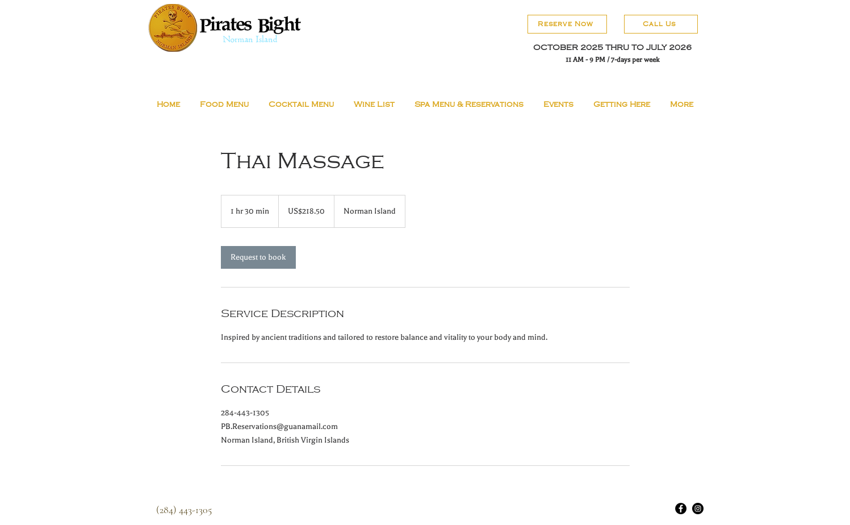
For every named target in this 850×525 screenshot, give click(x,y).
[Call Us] (661, 24)
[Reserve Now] (567, 24)
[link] (258, 257)
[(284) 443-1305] (184, 509)
